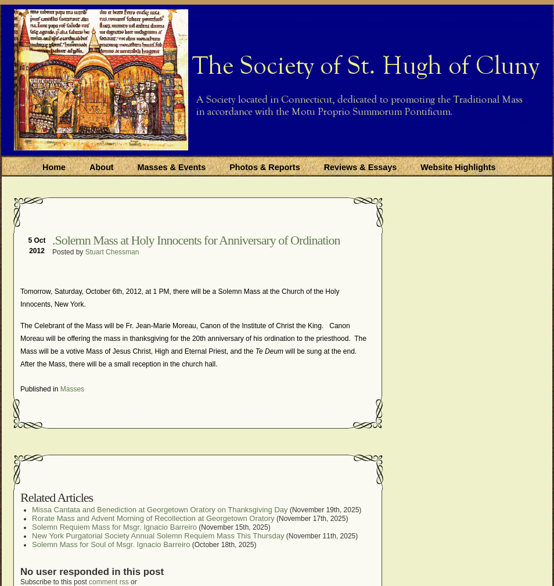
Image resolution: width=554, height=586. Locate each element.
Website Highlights (457, 167)
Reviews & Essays (360, 167)
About (101, 167)
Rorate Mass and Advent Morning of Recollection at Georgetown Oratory (153, 518)
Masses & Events (172, 167)
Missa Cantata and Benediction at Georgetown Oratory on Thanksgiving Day (160, 509)
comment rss (109, 582)
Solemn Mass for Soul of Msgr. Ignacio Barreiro (111, 544)
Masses (72, 389)
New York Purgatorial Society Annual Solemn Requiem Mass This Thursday (158, 535)
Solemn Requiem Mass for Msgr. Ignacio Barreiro (114, 527)
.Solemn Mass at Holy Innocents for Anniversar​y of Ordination (196, 240)
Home (54, 167)
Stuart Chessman (112, 252)
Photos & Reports (264, 167)
